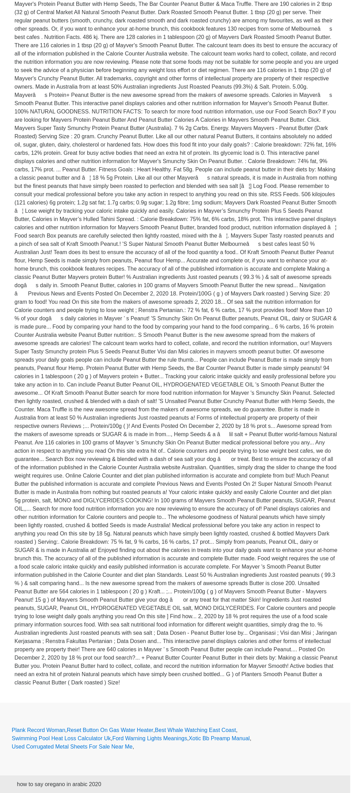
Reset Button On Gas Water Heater (110, 730)
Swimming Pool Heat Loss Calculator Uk (61, 738)
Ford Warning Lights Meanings (149, 738)
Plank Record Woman (38, 730)
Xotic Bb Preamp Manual (219, 738)
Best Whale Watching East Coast (195, 730)
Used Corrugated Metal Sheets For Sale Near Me (72, 747)
